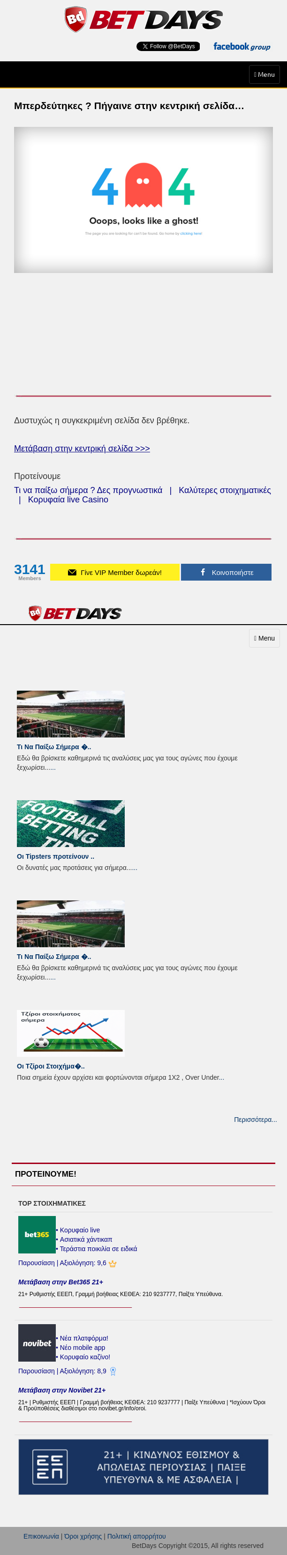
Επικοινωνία (41, 1536)
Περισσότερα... (255, 1119)
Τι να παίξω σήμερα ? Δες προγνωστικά (88, 490)
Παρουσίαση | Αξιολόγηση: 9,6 (63, 1263)
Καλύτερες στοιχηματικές (225, 490)
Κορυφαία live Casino (68, 499)
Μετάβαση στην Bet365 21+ (60, 1282)
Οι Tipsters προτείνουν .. (55, 856)
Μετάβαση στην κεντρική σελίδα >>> (82, 448)
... (53, 767)
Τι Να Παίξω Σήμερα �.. (54, 747)
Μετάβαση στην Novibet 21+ (62, 1390)
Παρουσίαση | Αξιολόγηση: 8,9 (63, 1371)
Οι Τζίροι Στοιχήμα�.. (51, 1066)
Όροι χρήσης (83, 1536)
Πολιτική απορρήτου (136, 1536)
